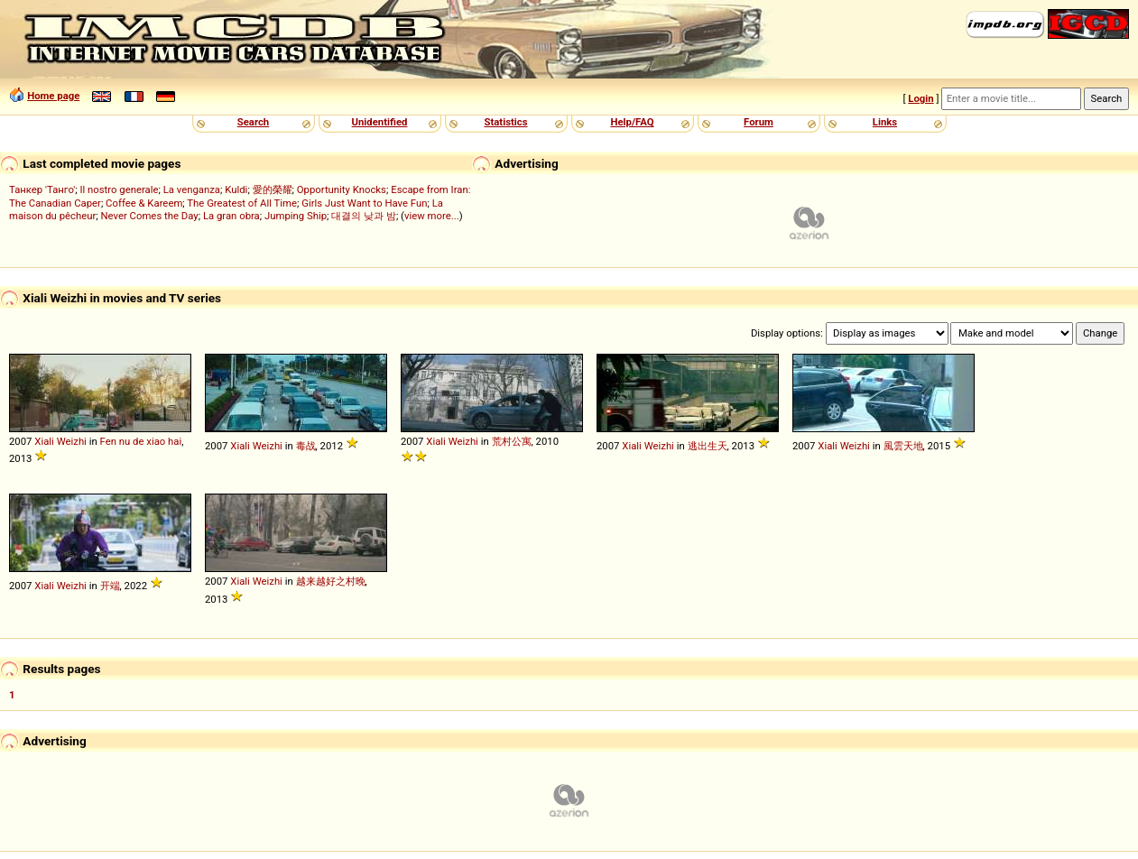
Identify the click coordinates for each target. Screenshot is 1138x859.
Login (920, 98)
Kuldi (236, 189)
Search (253, 121)
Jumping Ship (295, 215)
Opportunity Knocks (341, 189)
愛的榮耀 (272, 189)
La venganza (191, 189)
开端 (110, 585)
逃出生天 (707, 445)
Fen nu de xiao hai (141, 441)
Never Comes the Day (150, 215)
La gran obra (231, 215)
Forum (758, 121)
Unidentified (380, 121)
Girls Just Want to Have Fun (364, 203)
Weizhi (72, 441)
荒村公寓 (512, 441)
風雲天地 (903, 445)
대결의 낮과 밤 (363, 215)
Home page (53, 95)
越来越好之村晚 (330, 581)
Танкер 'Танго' (42, 189)
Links (885, 121)
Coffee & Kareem (144, 203)
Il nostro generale (118, 189)
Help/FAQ (631, 121)
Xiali (44, 441)
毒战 (306, 445)
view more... (431, 215)
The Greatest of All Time (242, 203)
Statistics (505, 121)
